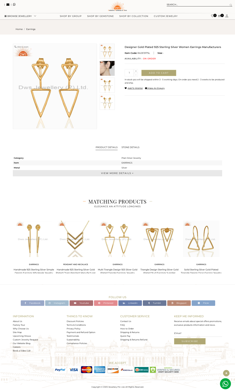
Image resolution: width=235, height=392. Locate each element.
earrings (30, 29)
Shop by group (71, 18)
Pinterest (105, 303)
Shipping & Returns (129, 332)
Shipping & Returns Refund (133, 339)
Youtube (81, 303)
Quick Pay (125, 336)
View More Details (117, 173)
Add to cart (159, 72)
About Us (17, 321)
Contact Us (125, 321)
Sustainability (73, 339)
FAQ (122, 325)
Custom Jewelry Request (25, 339)
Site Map (17, 332)
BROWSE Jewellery (18, 18)
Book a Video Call (21, 350)
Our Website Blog (21, 343)
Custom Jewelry (166, 18)
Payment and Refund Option (81, 332)
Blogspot (179, 303)
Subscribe (190, 341)
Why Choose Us (21, 328)
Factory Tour (19, 325)
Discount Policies (75, 321)
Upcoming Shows (22, 336)
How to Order (127, 328)
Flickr (203, 303)
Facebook (32, 303)
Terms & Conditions (76, 325)
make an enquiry (155, 88)
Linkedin (130, 303)
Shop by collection (133, 18)
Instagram (57, 303)
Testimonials (73, 336)
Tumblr (154, 303)
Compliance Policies (77, 343)
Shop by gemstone (100, 18)
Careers (16, 347)
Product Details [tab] (107, 147)
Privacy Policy (73, 328)
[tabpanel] (34, 246)
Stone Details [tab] (130, 147)
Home (19, 29)
